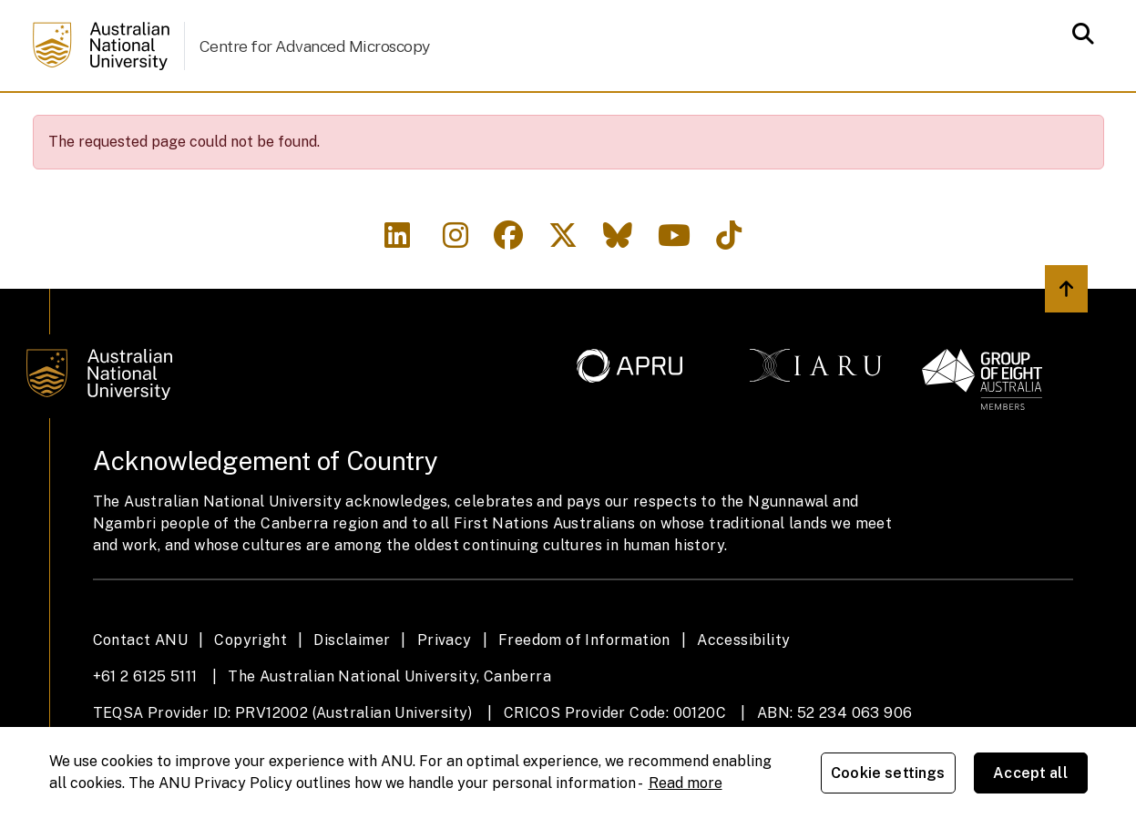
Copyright (250, 692)
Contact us (953, 117)
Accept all (1030, 773)
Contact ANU (140, 692)
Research (529, 117)
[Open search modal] (1078, 34)
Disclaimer (351, 692)
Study (429, 117)
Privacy (444, 692)
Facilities (237, 117)
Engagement (817, 117)
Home (61, 117)
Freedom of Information (584, 692)
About (136, 117)
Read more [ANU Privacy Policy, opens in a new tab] (685, 783)
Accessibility (743, 692)
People (340, 117)
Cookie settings (888, 773)
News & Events (667, 117)
